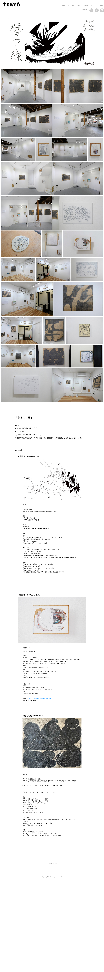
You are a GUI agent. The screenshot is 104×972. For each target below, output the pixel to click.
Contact (85, 10)
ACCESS (93, 6)
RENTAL (86, 6)
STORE (101, 6)
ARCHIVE (71, 6)
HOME (64, 6)
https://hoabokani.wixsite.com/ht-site (40, 698)
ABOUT (78, 6)
